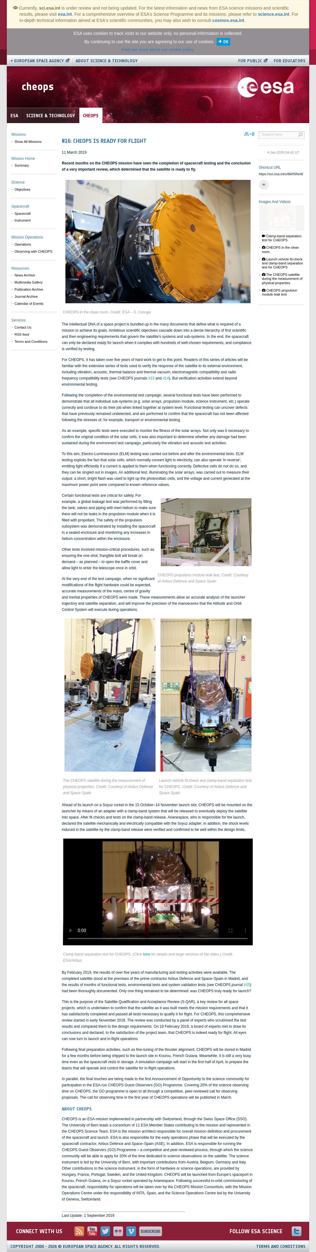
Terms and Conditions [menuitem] (31, 341)
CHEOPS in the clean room (280, 249)
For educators (290, 61)
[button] (264, 185)
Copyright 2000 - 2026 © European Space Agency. (85, 1246)
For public (250, 61)
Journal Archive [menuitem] (26, 296)
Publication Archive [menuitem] (29, 289)
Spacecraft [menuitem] (23, 213)
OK (225, 41)
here (146, 954)
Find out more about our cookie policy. (158, 49)
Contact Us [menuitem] (23, 327)
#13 (151, 378)
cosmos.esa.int (228, 20)
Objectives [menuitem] (22, 189)
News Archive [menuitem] (25, 275)
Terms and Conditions (281, 1246)
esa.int (65, 14)
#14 (166, 378)
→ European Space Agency (37, 61)
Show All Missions (28, 141)
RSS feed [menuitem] (22, 334)
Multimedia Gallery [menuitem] (29, 282)
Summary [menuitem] (22, 165)
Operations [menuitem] (23, 244)
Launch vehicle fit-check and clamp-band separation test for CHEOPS (282, 263)
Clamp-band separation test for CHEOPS (281, 238)
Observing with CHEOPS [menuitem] (33, 251)
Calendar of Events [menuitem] (29, 303)
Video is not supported (158, 892)
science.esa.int (273, 14)
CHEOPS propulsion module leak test (279, 292)
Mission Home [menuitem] (23, 158)
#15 (247, 985)
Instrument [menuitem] (23, 220)
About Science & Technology (107, 61)
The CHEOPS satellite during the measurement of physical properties (282, 278)
